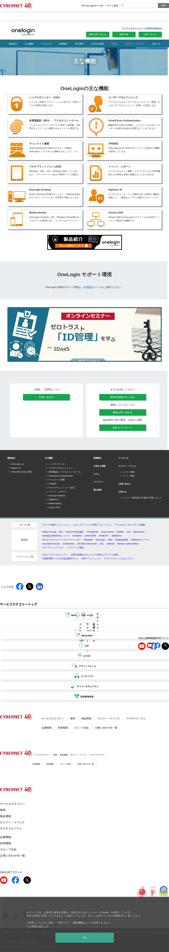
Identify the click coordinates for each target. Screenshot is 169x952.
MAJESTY (104, 535)
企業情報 (47, 727)
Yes (84, 937)
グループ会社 (81, 727)
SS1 (102, 543)
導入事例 (79, 44)
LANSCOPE (90, 535)
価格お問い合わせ (97, 34)
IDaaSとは (16, 468)
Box (61, 532)
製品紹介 (13, 44)
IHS (128, 532)
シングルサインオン (58, 464)
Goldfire (120, 532)
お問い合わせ (150, 34)
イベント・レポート (58, 491)
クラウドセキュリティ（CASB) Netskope (142, 28)
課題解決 (63, 44)
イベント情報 (128, 476)
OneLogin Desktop (57, 495)
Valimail (110, 543)
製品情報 (86, 718)
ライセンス (46, 44)
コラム (114, 44)
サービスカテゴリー (53, 718)
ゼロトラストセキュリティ (55, 554)
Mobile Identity (55, 503)
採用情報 (63, 727)
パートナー (99, 482)
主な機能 (29, 44)
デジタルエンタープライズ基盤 (130, 525)
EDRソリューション (91, 558)
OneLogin (100, 539)
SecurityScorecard (51, 543)
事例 (72, 718)
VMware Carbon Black (127, 543)
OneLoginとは (17, 464)
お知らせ (156, 44)
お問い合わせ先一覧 (106, 727)
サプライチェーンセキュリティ (119, 558)
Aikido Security (49, 532)
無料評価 (123, 34)
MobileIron (117, 535)
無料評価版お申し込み (122, 397)
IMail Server (139, 532)
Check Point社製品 (75, 532)
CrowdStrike (92, 532)
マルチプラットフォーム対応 (62, 488)
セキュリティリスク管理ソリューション (92, 525)
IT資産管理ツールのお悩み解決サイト (60, 558)
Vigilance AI (54, 499)
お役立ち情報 (97, 44)
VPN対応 (53, 484)
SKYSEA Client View (87, 543)
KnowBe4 (77, 535)
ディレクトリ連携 (57, 480)
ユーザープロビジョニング (61, 468)
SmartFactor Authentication (61, 476)
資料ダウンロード (122, 427)
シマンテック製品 (75, 547)
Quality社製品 (121, 539)
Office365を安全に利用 (21, 472)
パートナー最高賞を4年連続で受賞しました (142, 498)
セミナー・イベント (134, 44)
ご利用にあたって (39, 926)
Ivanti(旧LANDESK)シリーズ (56, 535)
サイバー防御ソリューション (56, 525)
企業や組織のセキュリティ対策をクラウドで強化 (94, 554)
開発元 (90, 287)
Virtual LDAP (54, 507)
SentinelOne (68, 543)
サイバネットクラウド (53, 547)
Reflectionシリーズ (140, 539)
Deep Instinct (107, 532)
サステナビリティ (136, 718)
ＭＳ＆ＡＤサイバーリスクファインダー (61, 539)
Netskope (88, 539)
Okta (110, 539)
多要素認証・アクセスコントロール (65, 472)
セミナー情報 (128, 472)
